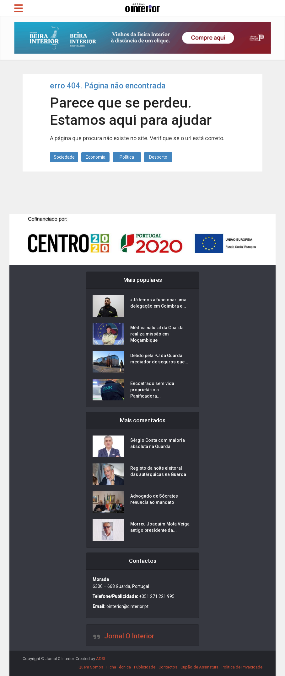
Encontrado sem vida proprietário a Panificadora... (152, 390)
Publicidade (144, 667)
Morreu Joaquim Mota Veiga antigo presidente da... (160, 527)
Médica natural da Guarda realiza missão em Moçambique (157, 334)
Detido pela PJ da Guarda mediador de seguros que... (159, 358)
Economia (95, 157)
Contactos (168, 667)
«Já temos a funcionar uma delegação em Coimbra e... (158, 303)
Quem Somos (90, 667)
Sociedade (64, 157)
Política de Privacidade (242, 667)
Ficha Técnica (118, 667)
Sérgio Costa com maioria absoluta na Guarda (157, 443)
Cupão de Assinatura (199, 667)
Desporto (158, 157)
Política (127, 157)
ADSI (100, 658)
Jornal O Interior (129, 636)
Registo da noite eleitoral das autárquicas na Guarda (158, 471)
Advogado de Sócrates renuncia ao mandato (154, 499)
